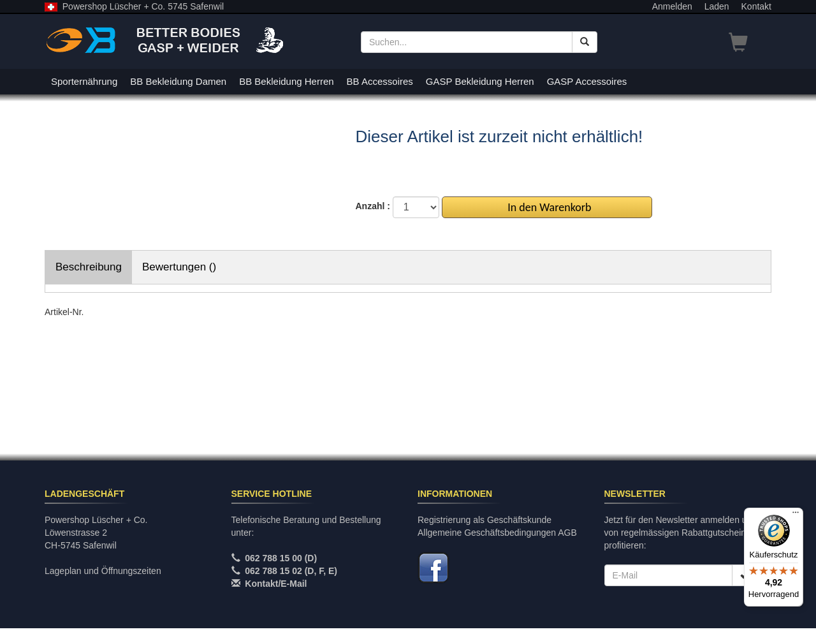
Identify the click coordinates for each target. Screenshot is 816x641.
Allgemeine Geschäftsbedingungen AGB (497, 532)
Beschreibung (88, 267)
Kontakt (756, 6)
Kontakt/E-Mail (276, 583)
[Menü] (795, 515)
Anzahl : (373, 206)
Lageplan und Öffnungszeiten (103, 571)
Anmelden (672, 6)
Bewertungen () (179, 267)
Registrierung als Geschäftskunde (484, 520)
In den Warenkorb (546, 207)
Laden (716, 6)
